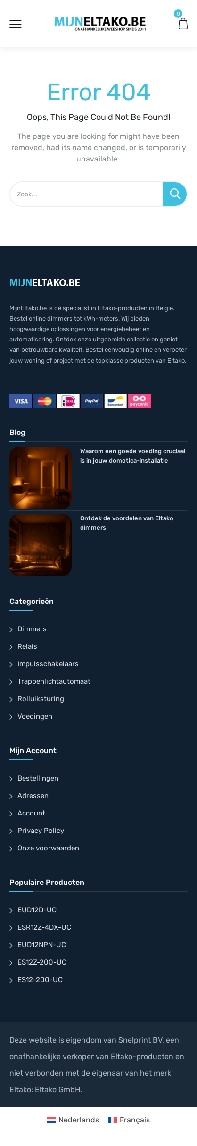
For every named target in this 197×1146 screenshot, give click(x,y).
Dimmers (32, 629)
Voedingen (34, 716)
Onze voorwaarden (48, 848)
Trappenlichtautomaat (53, 681)
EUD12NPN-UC (41, 945)
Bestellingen (37, 778)
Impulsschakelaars (48, 664)
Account (31, 813)
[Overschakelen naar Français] (129, 1120)
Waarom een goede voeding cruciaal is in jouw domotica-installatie (132, 456)
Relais (27, 646)
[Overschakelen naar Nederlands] (73, 1120)
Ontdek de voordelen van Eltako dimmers (126, 523)
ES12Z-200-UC (41, 962)
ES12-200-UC (40, 980)
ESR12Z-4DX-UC (44, 927)
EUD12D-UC (37, 910)
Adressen (33, 795)
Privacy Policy (40, 830)
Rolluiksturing (40, 699)
